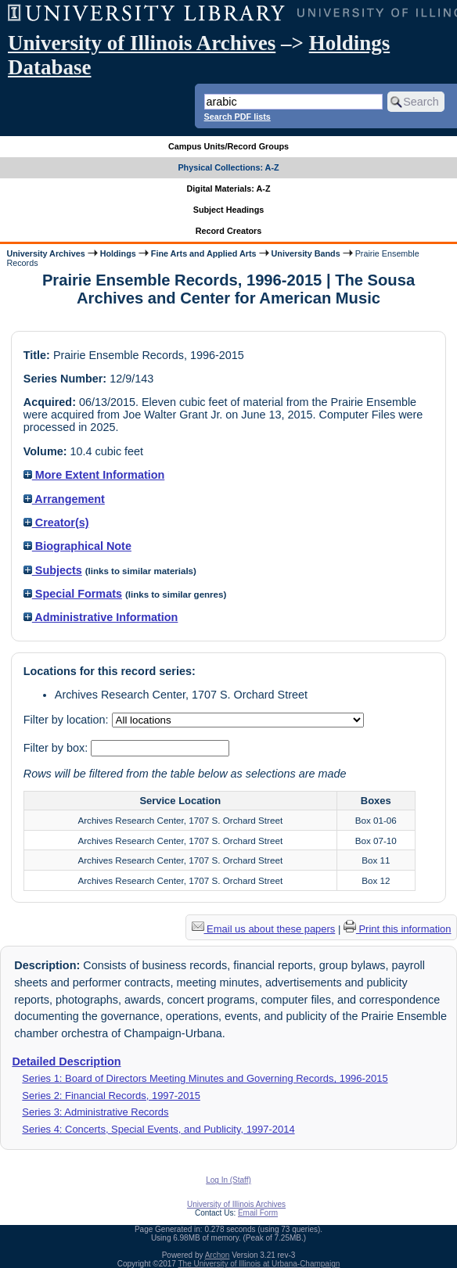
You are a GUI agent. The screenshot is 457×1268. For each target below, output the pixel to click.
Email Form (258, 1213)
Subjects (52, 570)
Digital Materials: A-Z (229, 188)
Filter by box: (57, 748)
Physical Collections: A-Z (228, 167)
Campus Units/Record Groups (228, 146)
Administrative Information (100, 617)
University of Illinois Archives (141, 43)
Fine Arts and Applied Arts (204, 253)
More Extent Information (94, 475)
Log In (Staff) (228, 1180)
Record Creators (229, 230)
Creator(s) (56, 522)
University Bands (306, 253)
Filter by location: (67, 719)
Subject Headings (228, 209)
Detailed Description (66, 1061)
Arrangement (64, 499)
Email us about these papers (264, 929)
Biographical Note (77, 546)
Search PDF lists (237, 116)
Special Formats (72, 593)
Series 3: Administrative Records (95, 1112)
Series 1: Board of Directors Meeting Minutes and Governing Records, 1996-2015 (204, 1078)
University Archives (45, 253)
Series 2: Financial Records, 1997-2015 (111, 1095)
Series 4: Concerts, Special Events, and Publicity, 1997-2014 (158, 1129)
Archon (217, 1255)
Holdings (118, 253)
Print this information (398, 929)
